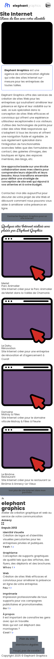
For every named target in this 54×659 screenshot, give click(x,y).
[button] (27, 651)
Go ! (7, 608)
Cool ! (8, 632)
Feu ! (7, 588)
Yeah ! (8, 547)
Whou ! (9, 567)
